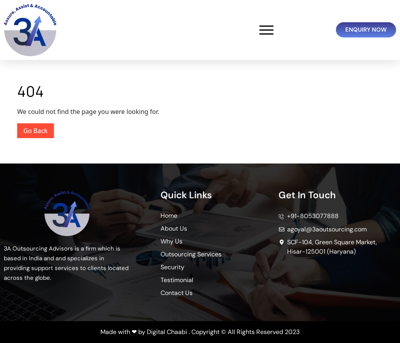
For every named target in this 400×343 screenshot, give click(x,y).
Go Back (38, 129)
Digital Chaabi (167, 332)
